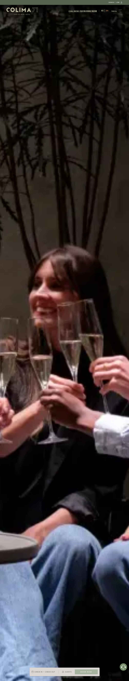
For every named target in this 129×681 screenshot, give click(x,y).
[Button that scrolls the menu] (116, 11)
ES (102, 10)
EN (107, 10)
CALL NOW (83, 11)
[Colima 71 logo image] (22, 11)
